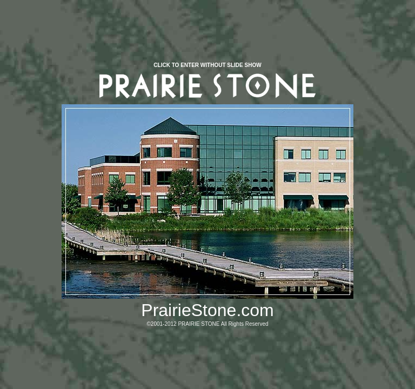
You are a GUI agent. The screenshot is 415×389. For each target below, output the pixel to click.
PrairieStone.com (207, 310)
